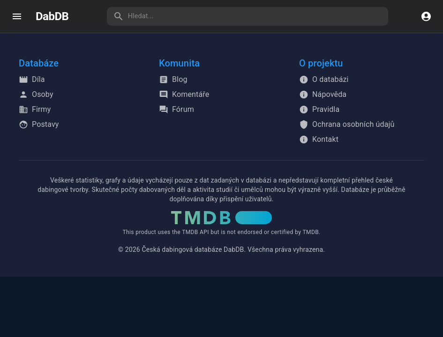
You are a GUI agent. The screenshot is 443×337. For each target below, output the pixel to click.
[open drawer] (17, 16)
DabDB (52, 16)
